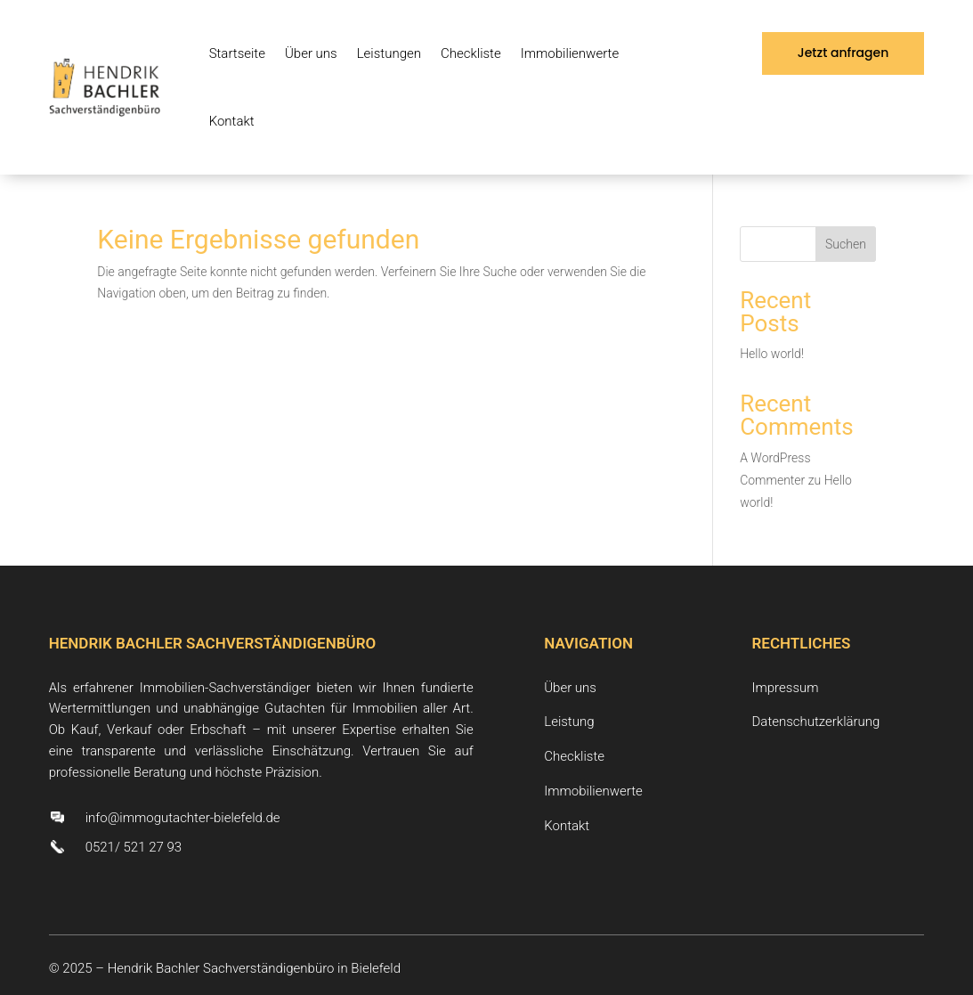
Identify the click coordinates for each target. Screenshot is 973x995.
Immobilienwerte (570, 53)
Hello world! (772, 354)
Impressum (785, 688)
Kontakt (232, 121)
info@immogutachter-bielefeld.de (182, 818)
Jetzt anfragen (843, 52)
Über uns (311, 53)
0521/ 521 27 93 (133, 847)
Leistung (569, 722)
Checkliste (471, 53)
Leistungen (389, 53)
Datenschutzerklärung (816, 722)
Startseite (237, 53)
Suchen (845, 244)
